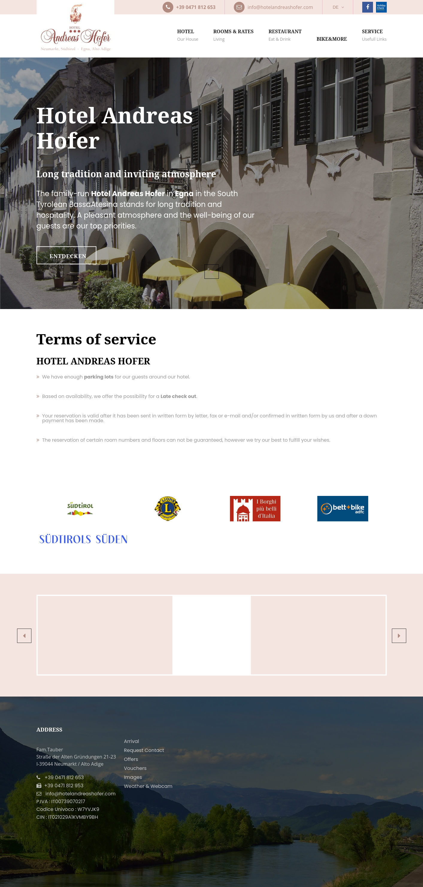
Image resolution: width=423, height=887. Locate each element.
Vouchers (135, 768)
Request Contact (144, 750)
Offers (131, 759)
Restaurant (285, 35)
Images (133, 777)
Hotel (187, 35)
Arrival (131, 741)
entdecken (68, 256)
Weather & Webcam (148, 786)
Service (374, 35)
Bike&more (331, 39)
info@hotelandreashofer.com (81, 793)
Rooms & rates (233, 35)
